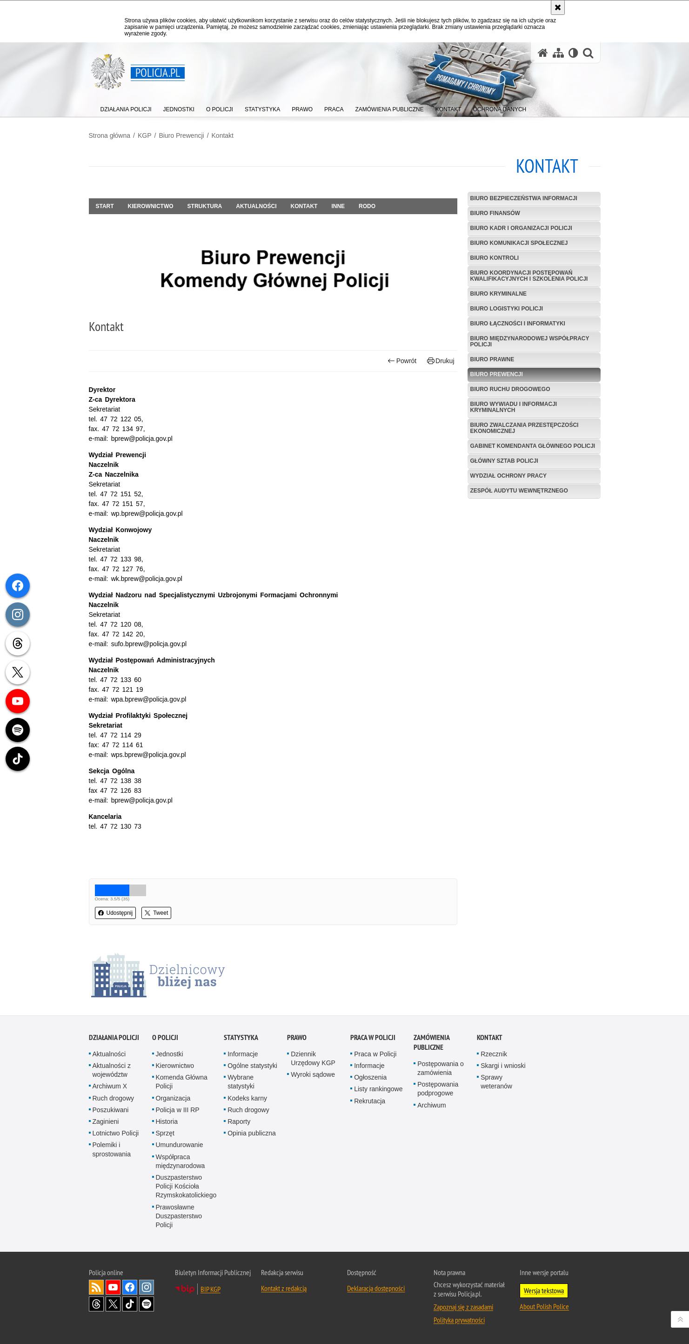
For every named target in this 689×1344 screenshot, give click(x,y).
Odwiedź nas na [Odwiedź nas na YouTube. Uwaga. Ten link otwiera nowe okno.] (113, 1287)
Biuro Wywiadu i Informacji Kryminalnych (513, 407)
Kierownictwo (151, 206)
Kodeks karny (247, 1098)
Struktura (204, 206)
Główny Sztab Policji (504, 461)
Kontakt (223, 135)
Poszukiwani (111, 1110)
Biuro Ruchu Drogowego (510, 389)
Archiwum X (110, 1086)
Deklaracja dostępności (376, 1288)
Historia (167, 1121)
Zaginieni (106, 1121)
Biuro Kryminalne (498, 293)
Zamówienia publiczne (431, 1042)
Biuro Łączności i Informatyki (517, 323)
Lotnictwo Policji (116, 1133)
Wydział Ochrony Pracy (508, 476)
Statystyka (241, 1037)
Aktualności (256, 206)
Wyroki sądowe (313, 1074)
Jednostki (169, 1054)
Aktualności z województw (112, 1070)
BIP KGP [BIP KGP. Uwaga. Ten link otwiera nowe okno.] (211, 1289)
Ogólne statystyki (252, 1065)
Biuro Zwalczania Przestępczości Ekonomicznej (524, 428)
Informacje (242, 1054)
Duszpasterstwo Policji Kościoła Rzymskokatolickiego (186, 1186)
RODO (367, 206)
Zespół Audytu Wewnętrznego (519, 490)
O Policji (165, 1037)
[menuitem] (126, 107)
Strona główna (110, 135)
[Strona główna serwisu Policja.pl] (543, 53)
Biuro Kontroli (494, 258)
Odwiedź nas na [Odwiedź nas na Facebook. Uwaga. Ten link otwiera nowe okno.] (129, 1287)
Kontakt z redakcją (284, 1288)
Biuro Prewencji (181, 135)
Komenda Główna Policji (181, 1082)
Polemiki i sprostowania (112, 1149)
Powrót (402, 361)
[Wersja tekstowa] (573, 53)
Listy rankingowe (378, 1089)
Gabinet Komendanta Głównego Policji (532, 446)
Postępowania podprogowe (437, 1089)
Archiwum (431, 1105)
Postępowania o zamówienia (440, 1068)
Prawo (297, 1037)
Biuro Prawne (492, 359)
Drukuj (441, 361)
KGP (145, 135)
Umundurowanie (179, 1144)
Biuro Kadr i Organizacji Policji (521, 228)
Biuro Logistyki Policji (506, 308)
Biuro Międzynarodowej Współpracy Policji (529, 341)
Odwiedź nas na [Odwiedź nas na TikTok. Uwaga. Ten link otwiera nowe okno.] (129, 1304)
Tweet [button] (156, 913)
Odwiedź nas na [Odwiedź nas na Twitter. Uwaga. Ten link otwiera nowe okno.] (113, 1304)
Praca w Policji (372, 1037)
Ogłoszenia (370, 1077)
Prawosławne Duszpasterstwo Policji (179, 1216)
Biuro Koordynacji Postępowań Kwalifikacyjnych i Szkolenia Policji (529, 276)
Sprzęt (165, 1133)
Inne (338, 206)
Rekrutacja (369, 1101)
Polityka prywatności (459, 1319)
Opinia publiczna (251, 1133)
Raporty (238, 1121)
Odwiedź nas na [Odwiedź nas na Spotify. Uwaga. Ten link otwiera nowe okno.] (146, 1304)
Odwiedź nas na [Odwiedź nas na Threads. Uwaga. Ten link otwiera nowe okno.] (96, 1304)
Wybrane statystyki (240, 1082)
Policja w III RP (178, 1110)
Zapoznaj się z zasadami (463, 1306)
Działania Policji (114, 1037)
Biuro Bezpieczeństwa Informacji (523, 198)
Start (105, 206)
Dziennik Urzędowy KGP (313, 1058)
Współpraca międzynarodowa (180, 1161)
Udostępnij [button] (115, 913)
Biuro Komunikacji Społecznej (519, 243)
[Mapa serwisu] (558, 53)
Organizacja (173, 1098)
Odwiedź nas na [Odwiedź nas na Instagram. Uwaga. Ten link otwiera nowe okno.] (146, 1287)
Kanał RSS (96, 1287)
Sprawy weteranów (496, 1082)
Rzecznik (494, 1054)
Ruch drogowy (113, 1098)
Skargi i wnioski (503, 1065)
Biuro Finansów (495, 213)
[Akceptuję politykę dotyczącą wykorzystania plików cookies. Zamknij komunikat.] (558, 7)
